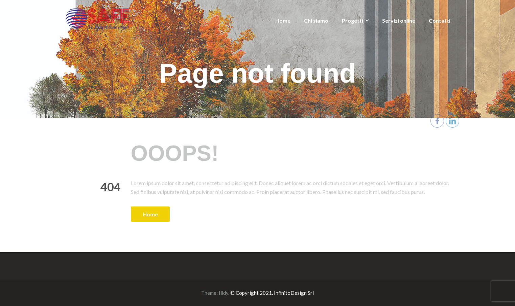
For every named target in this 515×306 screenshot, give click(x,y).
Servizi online (398, 20)
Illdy (223, 293)
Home (282, 20)
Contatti (439, 20)
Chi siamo (316, 20)
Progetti (352, 20)
